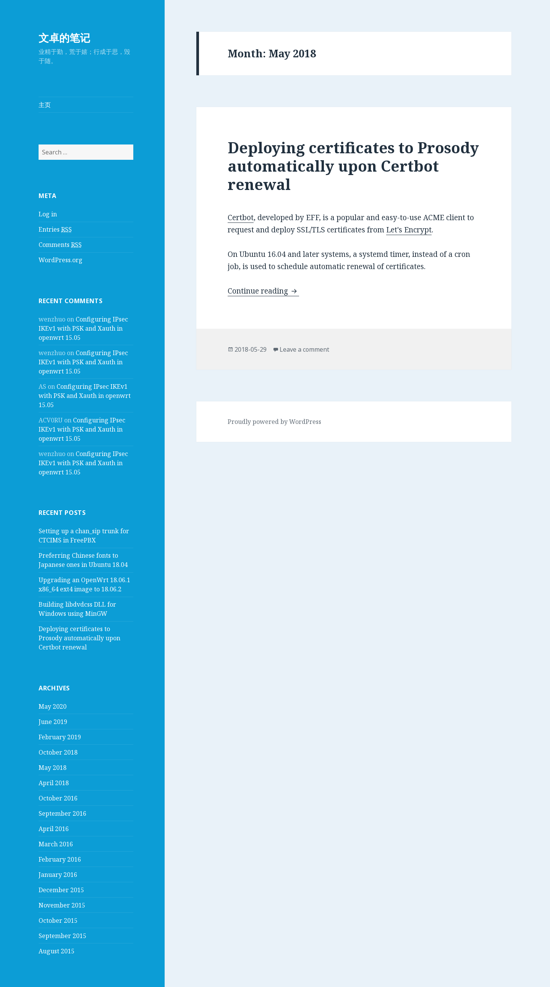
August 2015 (56, 951)
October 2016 (58, 798)
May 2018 (52, 767)
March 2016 (56, 844)
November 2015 (62, 905)
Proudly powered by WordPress (274, 421)
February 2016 (60, 859)
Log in (48, 214)
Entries (55, 229)
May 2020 (52, 706)
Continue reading (263, 291)
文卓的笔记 (64, 38)
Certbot (241, 217)
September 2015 (62, 936)
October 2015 (58, 920)
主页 (45, 105)
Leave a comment (304, 349)
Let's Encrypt (409, 230)
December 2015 (61, 890)
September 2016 (62, 813)
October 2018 (58, 752)
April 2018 (54, 783)
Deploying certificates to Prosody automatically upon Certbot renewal (79, 638)
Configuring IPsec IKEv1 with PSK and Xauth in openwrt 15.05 (83, 328)
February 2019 (60, 737)
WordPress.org (60, 260)
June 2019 (53, 722)
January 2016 (58, 874)
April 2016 (54, 829)
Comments (60, 244)
